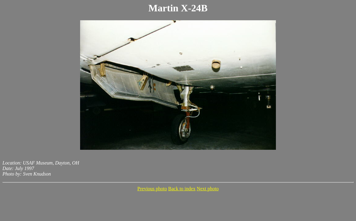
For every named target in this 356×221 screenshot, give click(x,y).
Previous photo (152, 188)
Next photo (208, 188)
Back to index (181, 188)
